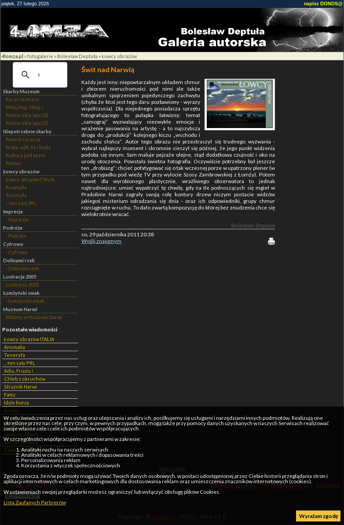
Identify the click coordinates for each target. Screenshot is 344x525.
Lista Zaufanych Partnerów (35, 502)
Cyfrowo (13, 244)
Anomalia (16, 187)
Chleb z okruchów (24, 379)
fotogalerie (40, 56)
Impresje (13, 211)
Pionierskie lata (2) (27, 123)
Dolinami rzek (19, 260)
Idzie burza (16, 402)
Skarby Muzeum (21, 91)
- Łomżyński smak (25, 301)
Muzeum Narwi (20, 309)
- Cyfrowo (16, 252)
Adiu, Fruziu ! (18, 371)
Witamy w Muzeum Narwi (34, 317)
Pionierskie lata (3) (27, 115)
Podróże (12, 228)
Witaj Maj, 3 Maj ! (24, 107)
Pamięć (13, 163)
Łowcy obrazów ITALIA (30, 179)
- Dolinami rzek (22, 268)
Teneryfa (16, 195)
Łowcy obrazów (119, 56)
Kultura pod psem (25, 155)
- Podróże (16, 236)
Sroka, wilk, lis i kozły (28, 147)
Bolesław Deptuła (77, 56)
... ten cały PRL (21, 203)
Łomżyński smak (21, 293)
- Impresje (17, 219)
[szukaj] (39, 75)
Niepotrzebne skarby (27, 131)
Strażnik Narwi (20, 386)
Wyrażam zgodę (318, 516)
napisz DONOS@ (323, 3)
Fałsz (9, 394)
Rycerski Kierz (22, 99)
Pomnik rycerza (23, 139)
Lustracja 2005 (19, 276)
